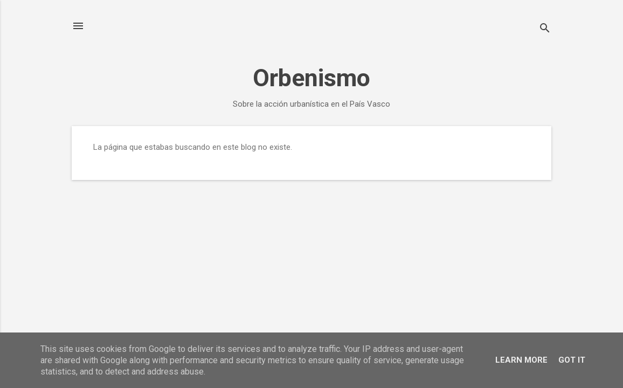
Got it (571, 360)
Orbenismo (311, 78)
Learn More (521, 360)
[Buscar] (544, 29)
